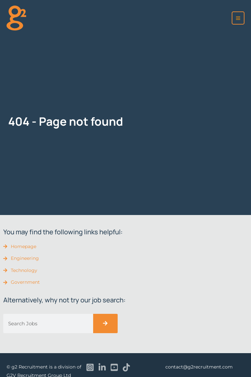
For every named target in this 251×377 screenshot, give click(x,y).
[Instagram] (90, 367)
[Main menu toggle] (238, 18)
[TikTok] (126, 367)
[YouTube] (114, 367)
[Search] (105, 323)
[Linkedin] (102, 367)
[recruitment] (16, 18)
